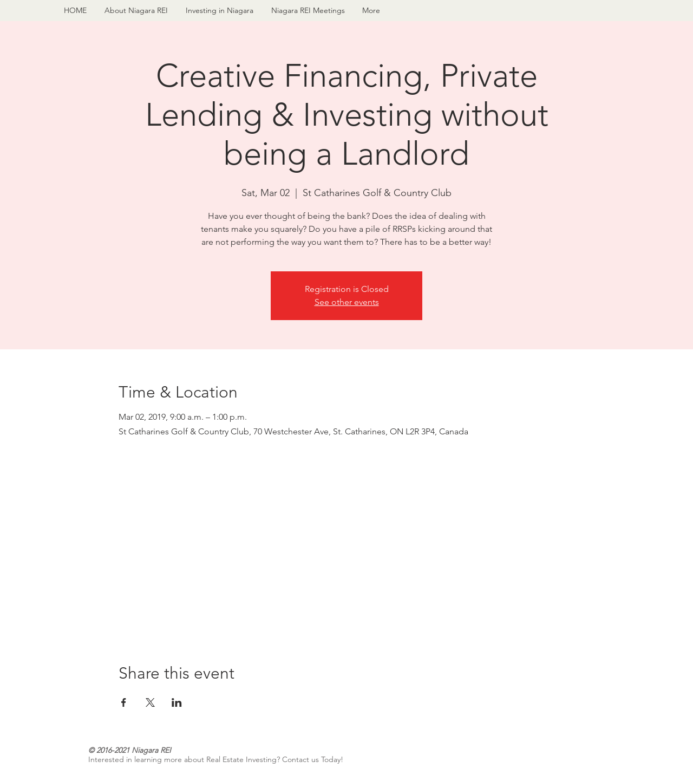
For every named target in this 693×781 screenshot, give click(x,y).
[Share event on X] (150, 702)
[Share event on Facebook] (124, 702)
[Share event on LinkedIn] (177, 702)
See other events (347, 302)
